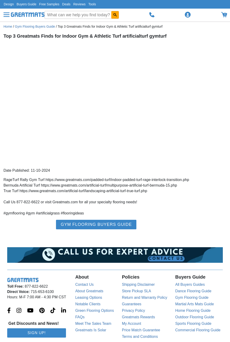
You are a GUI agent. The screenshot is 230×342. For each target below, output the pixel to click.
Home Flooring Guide (192, 310)
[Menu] (6, 14)
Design (9, 4)
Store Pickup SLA (136, 291)
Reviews (79, 4)
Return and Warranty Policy (144, 297)
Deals (66, 4)
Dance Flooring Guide (193, 291)
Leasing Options (88, 297)
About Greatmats (89, 291)
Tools (92, 4)
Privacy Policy (133, 310)
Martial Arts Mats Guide (194, 304)
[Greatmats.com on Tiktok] (52, 311)
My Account (131, 324)
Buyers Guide (26, 4)
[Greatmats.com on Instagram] (18, 311)
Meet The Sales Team (93, 324)
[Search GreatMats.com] (115, 15)
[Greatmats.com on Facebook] (9, 311)
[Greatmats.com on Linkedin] (63, 311)
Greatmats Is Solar (90, 330)
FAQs (80, 317)
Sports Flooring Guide (193, 324)
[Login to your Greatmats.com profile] (188, 14)
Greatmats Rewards (138, 317)
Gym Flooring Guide (191, 297)
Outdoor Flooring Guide (194, 317)
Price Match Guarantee (141, 330)
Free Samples (49, 4)
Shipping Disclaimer (138, 284)
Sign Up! (37, 333)
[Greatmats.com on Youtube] (30, 311)
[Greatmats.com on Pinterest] (42, 311)
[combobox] (82, 15)
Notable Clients (88, 304)
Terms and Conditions (140, 337)
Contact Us (84, 284)
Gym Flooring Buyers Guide (35, 26)
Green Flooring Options (94, 310)
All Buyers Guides (190, 284)
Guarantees (131, 304)
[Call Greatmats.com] (152, 14)
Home (7, 26)
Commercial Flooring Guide (197, 330)
